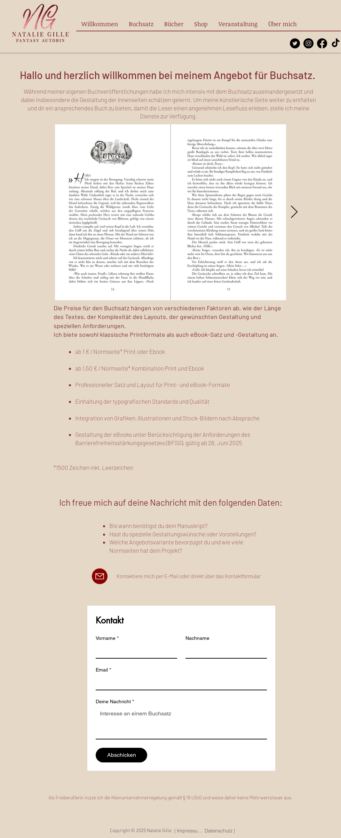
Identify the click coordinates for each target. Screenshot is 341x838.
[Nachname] (224, 651)
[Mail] (100, 576)
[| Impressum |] (189, 830)
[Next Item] (294, 212)
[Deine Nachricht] (181, 723)
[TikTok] (336, 43)
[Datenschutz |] (220, 830)
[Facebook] (322, 43)
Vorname (107, 638)
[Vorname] (134, 651)
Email (103, 670)
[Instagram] (308, 43)
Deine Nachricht (115, 702)
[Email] (179, 683)
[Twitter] (295, 43)
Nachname (197, 638)
